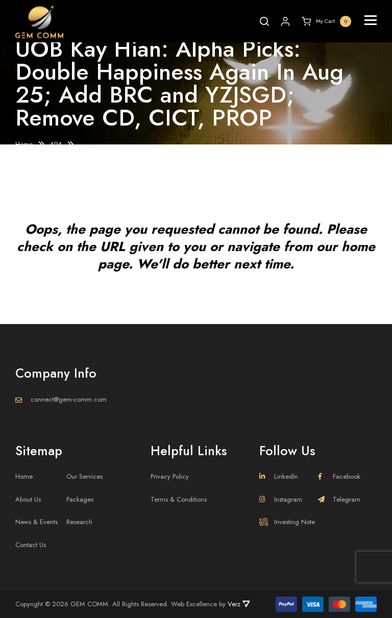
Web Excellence (194, 604)
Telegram (339, 499)
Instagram (280, 499)
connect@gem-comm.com (69, 399)
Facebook (339, 476)
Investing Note (287, 522)
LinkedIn (278, 476)
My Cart (326, 21)
